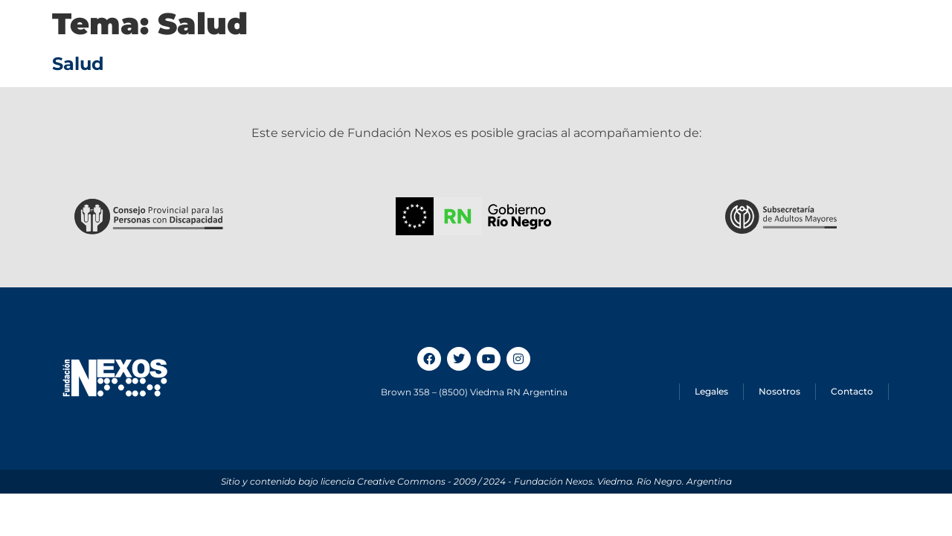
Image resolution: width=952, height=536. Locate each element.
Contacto (852, 391)
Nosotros (779, 391)
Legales (711, 391)
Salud (78, 63)
